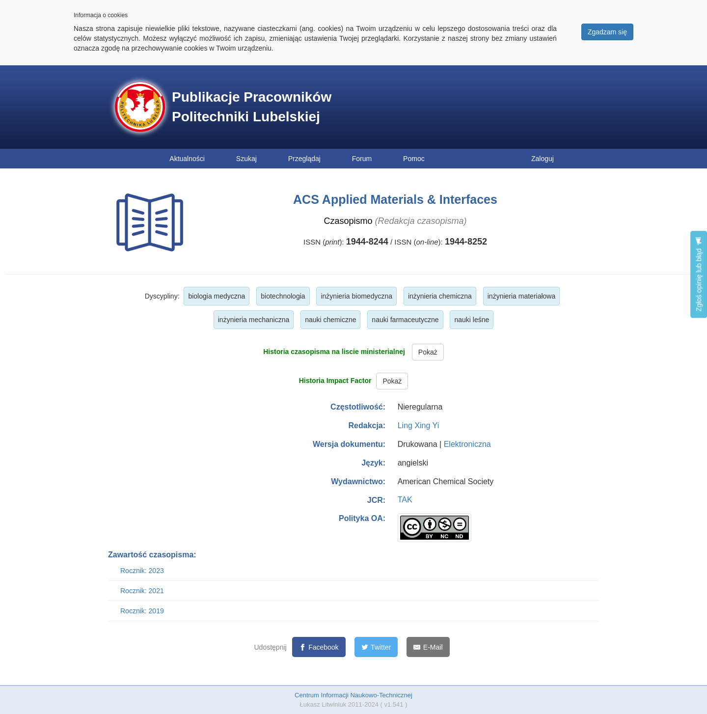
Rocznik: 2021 (142, 591)
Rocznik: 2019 (142, 611)
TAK (405, 499)
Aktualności (187, 159)
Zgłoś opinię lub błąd (699, 274)
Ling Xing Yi (418, 425)
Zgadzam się (607, 32)
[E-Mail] (428, 647)
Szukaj (246, 159)
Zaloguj (542, 159)
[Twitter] (376, 647)
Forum (362, 159)
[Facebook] (319, 647)
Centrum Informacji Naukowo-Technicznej (353, 695)
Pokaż (427, 352)
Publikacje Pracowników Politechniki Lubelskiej (251, 106)
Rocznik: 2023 (142, 571)
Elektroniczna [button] (467, 444)
